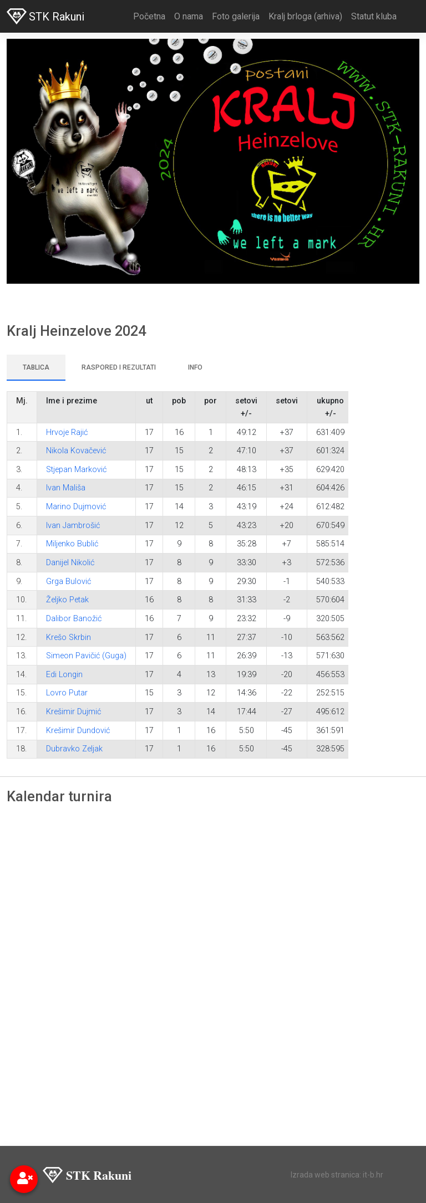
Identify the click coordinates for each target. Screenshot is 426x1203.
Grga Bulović (68, 581)
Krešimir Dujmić (73, 711)
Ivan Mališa (65, 488)
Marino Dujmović (76, 506)
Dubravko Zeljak (74, 749)
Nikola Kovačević (76, 450)
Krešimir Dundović (78, 730)
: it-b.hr (371, 1174)
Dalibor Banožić (74, 618)
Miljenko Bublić (72, 544)
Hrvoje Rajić (67, 432)
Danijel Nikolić (70, 562)
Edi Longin (64, 674)
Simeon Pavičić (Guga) (86, 656)
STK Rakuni (45, 16)
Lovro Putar (67, 693)
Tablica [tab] (36, 367)
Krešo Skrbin (68, 637)
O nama (188, 16)
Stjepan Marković (76, 469)
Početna (149, 16)
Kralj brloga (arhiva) (305, 16)
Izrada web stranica (325, 1174)
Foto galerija (236, 16)
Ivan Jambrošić (73, 525)
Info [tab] (195, 367)
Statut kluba (374, 16)
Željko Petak (67, 600)
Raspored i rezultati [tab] (119, 367)
